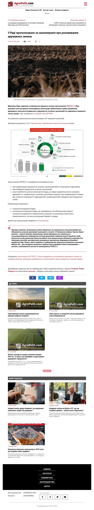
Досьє (47, 486)
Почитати (47, 473)
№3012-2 (71, 106)
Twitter (81, 268)
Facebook (74, 268)
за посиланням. (42, 220)
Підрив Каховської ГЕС (33, 10)
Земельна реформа (62, 10)
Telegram (11, 271)
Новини (47, 469)
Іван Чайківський (45, 123)
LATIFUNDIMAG (27, 495)
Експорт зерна (48, 10)
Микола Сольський (60, 123)
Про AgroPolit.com (14, 492)
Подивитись (47, 477)
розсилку (32, 271)
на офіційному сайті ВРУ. (43, 113)
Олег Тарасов (32, 123)
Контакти (11, 495)
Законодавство (47, 482)
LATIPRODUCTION (28, 492)
